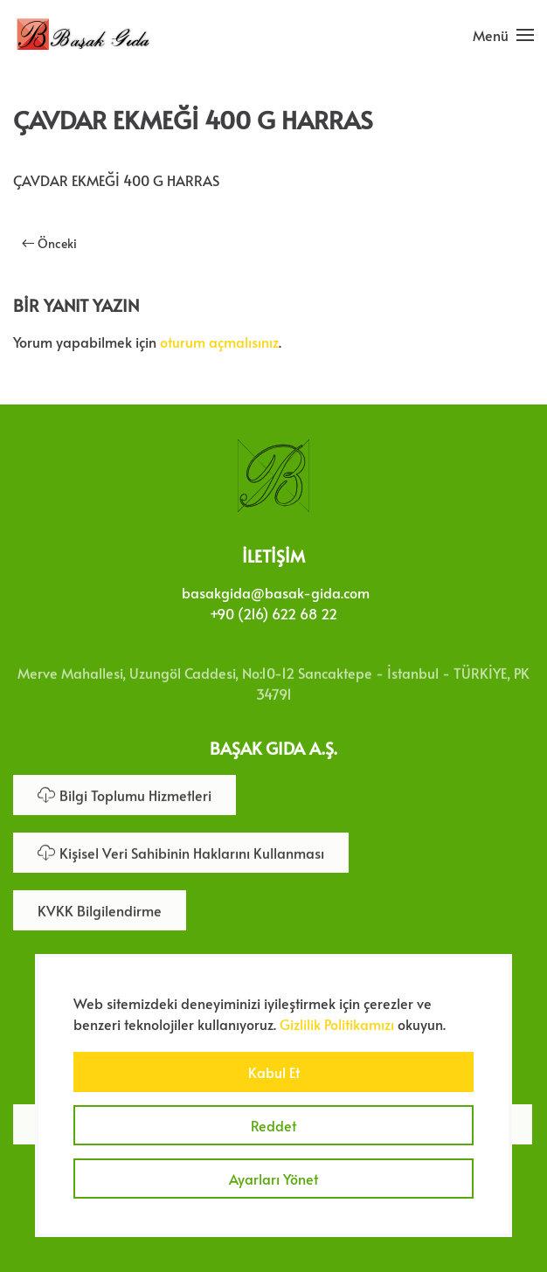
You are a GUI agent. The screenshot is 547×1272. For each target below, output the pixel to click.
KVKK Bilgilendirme (100, 908)
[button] (503, 35)
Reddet (273, 1125)
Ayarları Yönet (273, 1178)
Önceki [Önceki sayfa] (49, 243)
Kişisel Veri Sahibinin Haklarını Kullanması (181, 851)
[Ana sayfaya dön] (83, 35)
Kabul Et (274, 1072)
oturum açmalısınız (219, 341)
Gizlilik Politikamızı (337, 1024)
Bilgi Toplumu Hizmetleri (124, 793)
